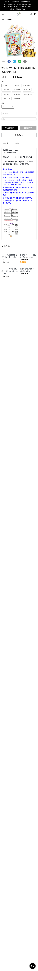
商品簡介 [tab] (6, 143)
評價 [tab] (17, 143)
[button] (9, 61)
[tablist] (19, 143)
